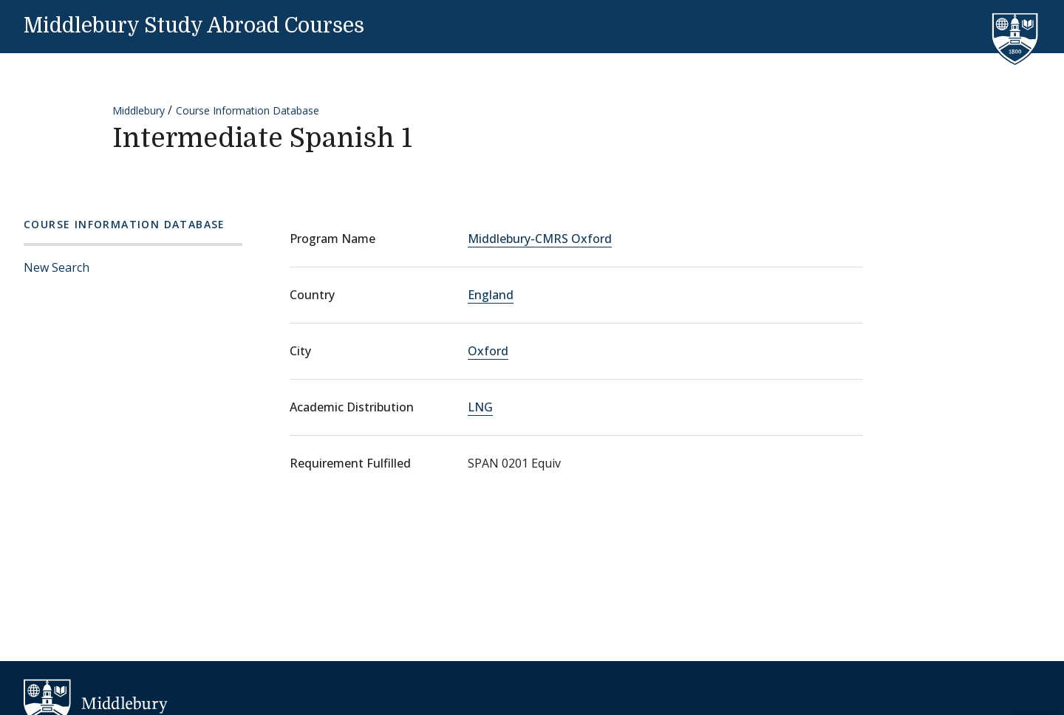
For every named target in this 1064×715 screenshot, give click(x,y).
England (491, 295)
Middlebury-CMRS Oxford (540, 238)
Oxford (488, 351)
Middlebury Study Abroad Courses (194, 26)
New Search (56, 267)
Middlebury (138, 110)
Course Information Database (247, 110)
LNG (480, 407)
